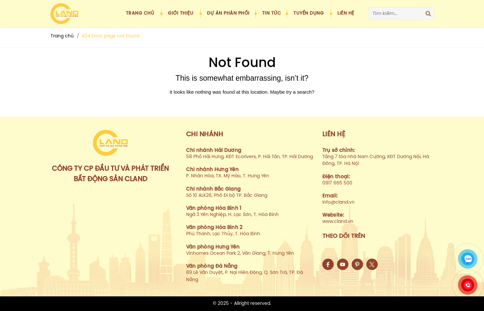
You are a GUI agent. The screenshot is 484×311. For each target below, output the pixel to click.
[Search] (428, 13)
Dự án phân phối (228, 13)
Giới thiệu (180, 13)
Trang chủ (140, 13)
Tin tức (271, 13)
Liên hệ (345, 13)
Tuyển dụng (308, 13)
